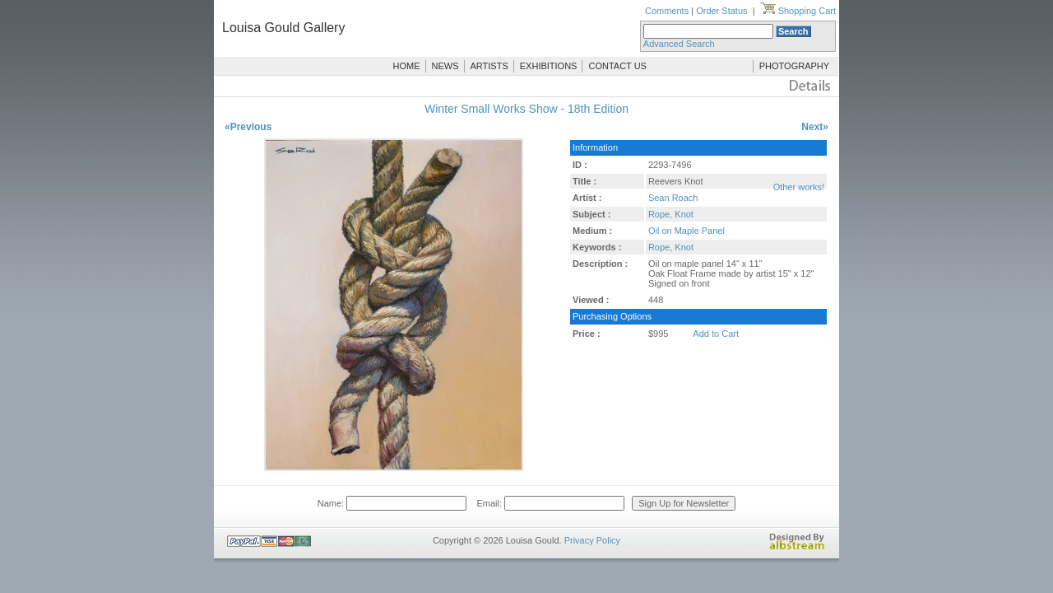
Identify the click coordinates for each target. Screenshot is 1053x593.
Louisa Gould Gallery (283, 28)
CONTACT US (617, 66)
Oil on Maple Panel (686, 231)
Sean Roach (673, 198)
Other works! (798, 187)
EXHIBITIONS (549, 66)
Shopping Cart (798, 11)
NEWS (445, 66)
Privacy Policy (592, 540)
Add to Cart (716, 334)
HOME (406, 66)
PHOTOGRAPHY (794, 66)
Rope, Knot (670, 214)
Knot (684, 247)
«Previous (248, 127)
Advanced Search (679, 44)
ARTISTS (489, 66)
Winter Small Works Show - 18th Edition (526, 108)
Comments (667, 11)
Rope (659, 247)
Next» (814, 127)
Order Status (721, 11)
